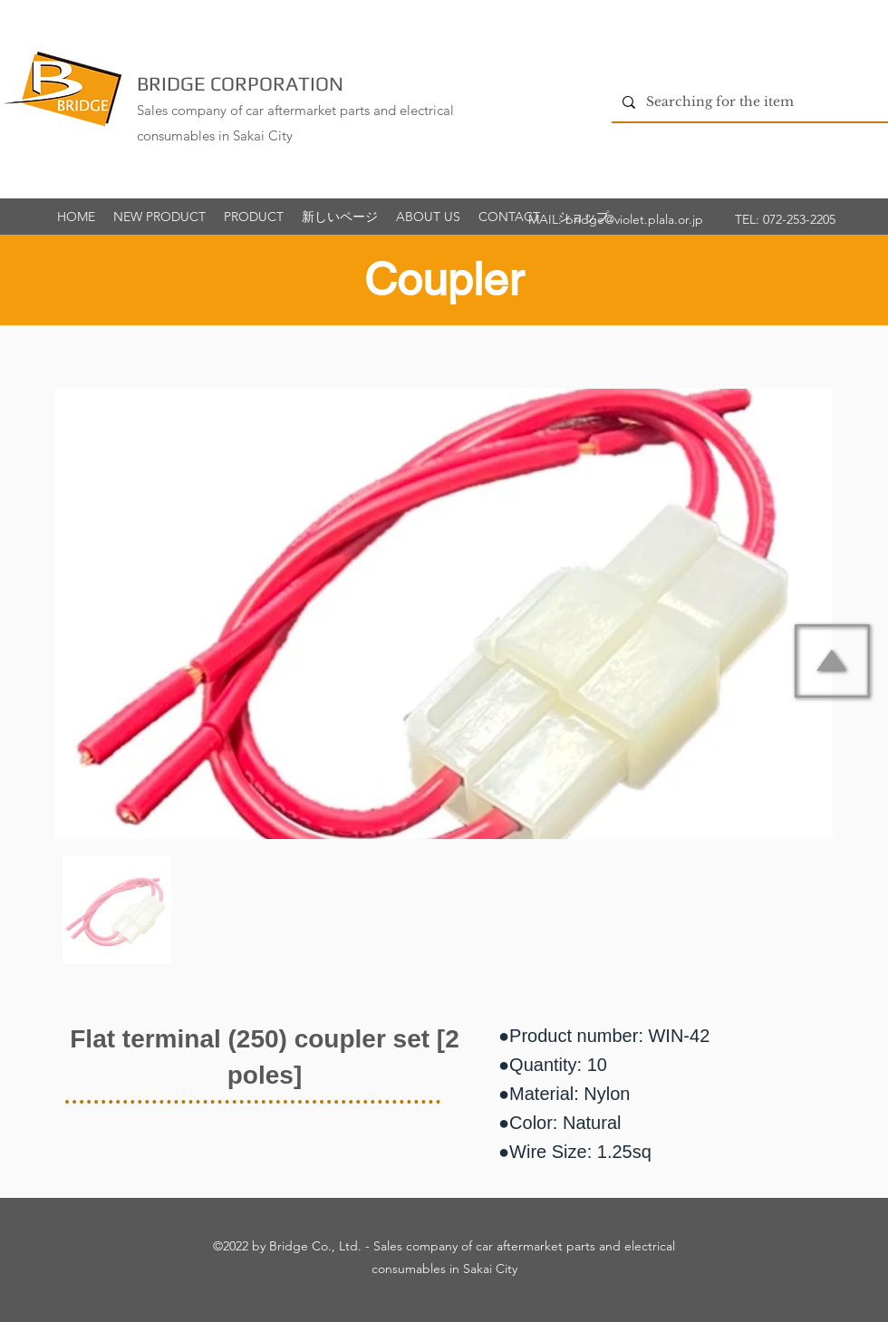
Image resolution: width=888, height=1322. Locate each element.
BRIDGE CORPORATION (240, 83)
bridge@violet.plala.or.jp (634, 219)
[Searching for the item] (748, 101)
